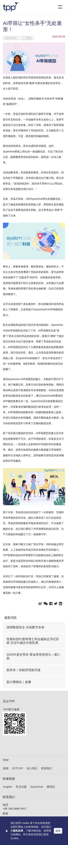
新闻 (6, 768)
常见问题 (21, 786)
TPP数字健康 (11, 709)
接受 (58, 830)
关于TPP (17, 768)
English (7, 786)
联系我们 (46, 768)
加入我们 (32, 768)
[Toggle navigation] (60, 6)
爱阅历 (51, 786)
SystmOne (11, 38)
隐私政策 (18, 830)
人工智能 (26, 38)
